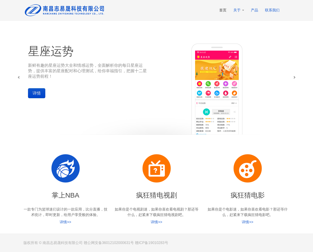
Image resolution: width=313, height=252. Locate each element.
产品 (254, 10)
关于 (238, 10)
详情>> (65, 222)
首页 (222, 10)
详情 (37, 93)
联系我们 (272, 10)
